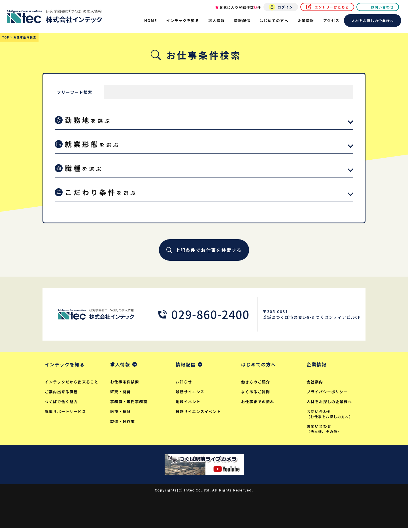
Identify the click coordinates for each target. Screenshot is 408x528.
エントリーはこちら (331, 7)
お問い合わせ (382, 7)
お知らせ (184, 381)
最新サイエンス (190, 391)
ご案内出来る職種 (61, 391)
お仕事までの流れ (257, 401)
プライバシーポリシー (327, 391)
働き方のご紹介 (255, 381)
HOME (150, 20)
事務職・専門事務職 (128, 401)
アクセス (331, 20)
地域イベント (188, 401)
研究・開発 (120, 391)
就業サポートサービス (65, 411)
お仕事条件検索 (124, 381)
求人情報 (120, 364)
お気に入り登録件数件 (240, 7)
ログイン (285, 7)
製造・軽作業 (122, 421)
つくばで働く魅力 (61, 401)
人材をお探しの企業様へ (372, 20)
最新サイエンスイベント (198, 411)
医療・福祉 (120, 411)
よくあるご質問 (255, 391)
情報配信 (186, 364)
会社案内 (315, 381)
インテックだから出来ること (72, 381)
